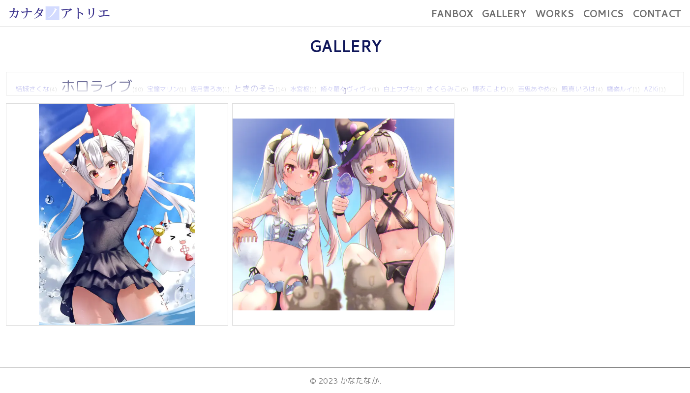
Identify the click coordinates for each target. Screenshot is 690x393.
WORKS (554, 13)
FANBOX (452, 13)
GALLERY (503, 13)
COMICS (602, 13)
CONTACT (656, 13)
